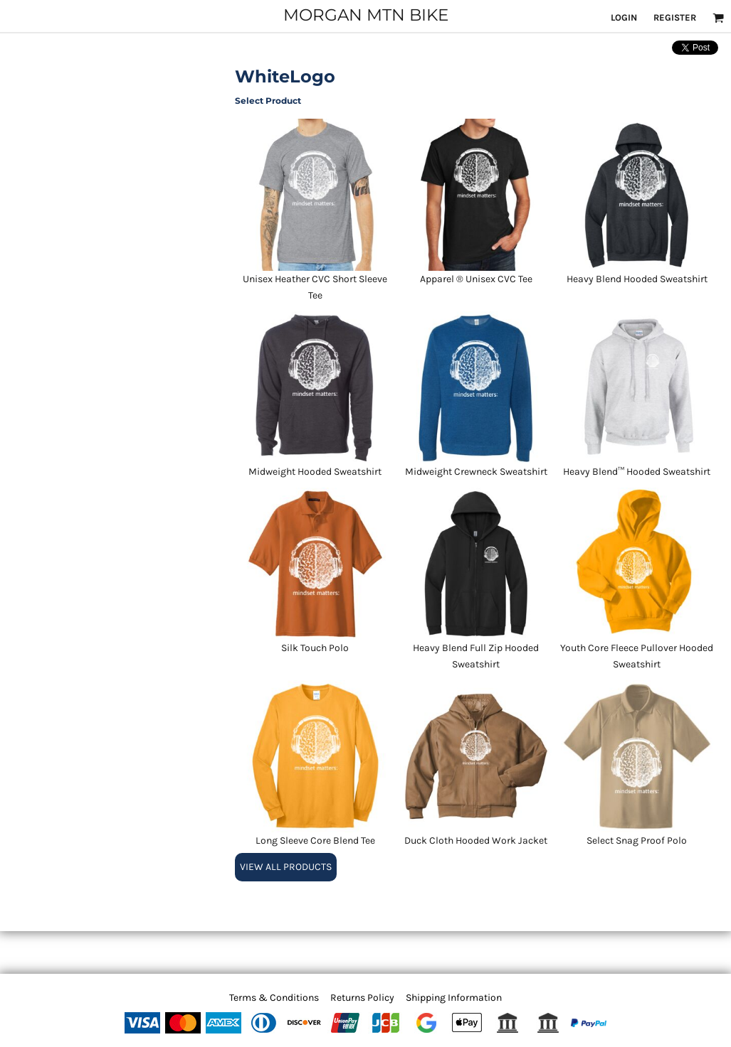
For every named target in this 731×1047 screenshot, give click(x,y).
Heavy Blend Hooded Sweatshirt (637, 279)
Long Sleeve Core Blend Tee (315, 840)
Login (624, 17)
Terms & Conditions (274, 998)
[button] (718, 17)
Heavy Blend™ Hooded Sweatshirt (636, 472)
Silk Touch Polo (315, 648)
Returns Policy (362, 998)
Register (674, 17)
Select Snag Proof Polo (637, 840)
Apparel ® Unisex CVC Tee (476, 279)
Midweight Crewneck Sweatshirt (476, 472)
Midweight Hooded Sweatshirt (315, 472)
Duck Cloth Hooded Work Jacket (475, 840)
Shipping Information (454, 998)
